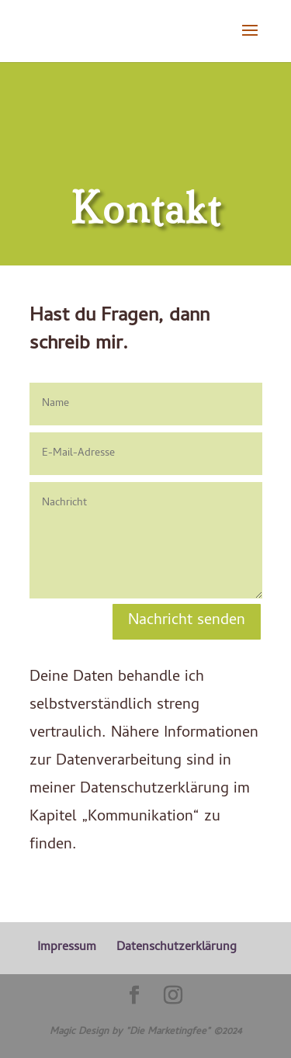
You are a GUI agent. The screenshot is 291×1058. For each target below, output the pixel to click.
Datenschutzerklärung (176, 948)
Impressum (66, 948)
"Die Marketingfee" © (174, 1032)
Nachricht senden (186, 621)
